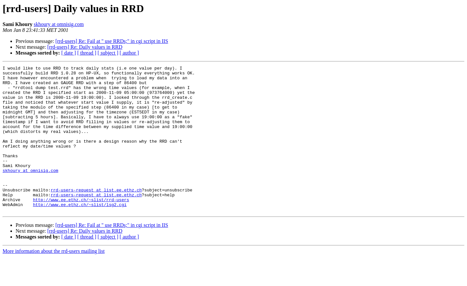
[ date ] (68, 53)
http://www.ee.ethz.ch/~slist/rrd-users (81, 227)
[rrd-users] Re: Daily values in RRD (85, 47)
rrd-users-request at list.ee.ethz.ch (96, 215)
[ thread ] (86, 53)
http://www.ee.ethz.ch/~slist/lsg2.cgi (80, 233)
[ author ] (129, 53)
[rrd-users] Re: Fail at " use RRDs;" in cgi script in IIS (111, 41)
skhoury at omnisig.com (59, 24)
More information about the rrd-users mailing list (54, 280)
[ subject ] (108, 53)
